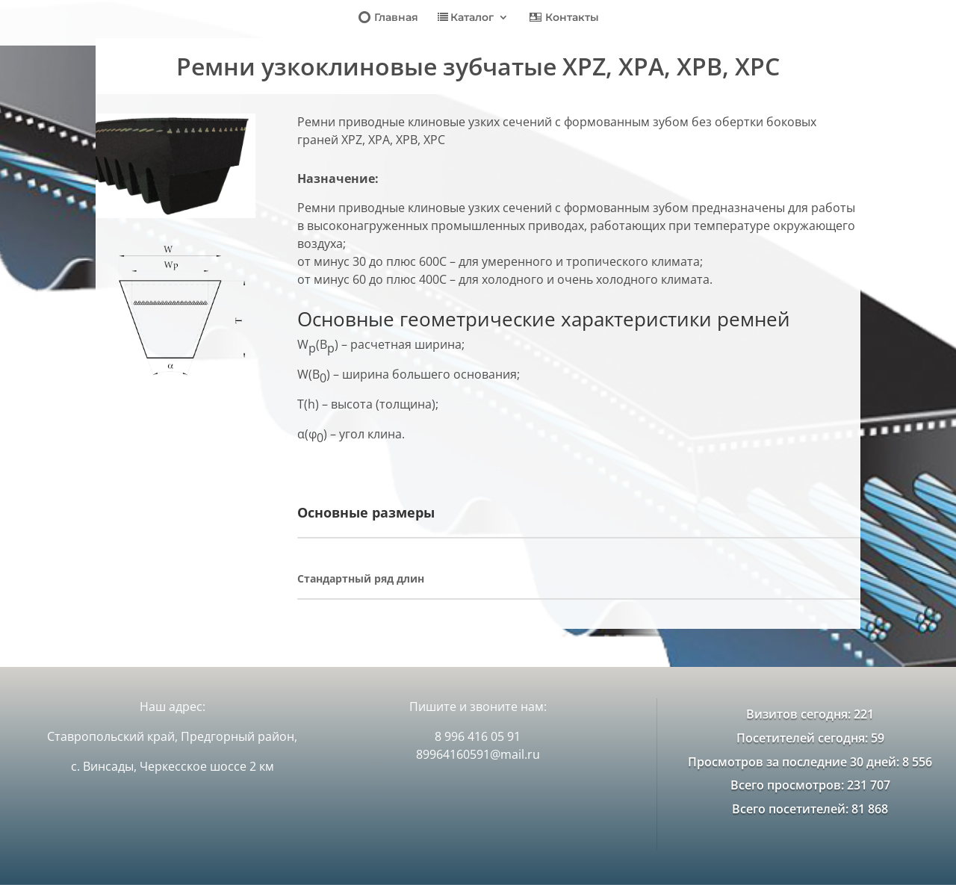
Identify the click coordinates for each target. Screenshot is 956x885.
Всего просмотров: (788, 785)
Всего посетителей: (791, 809)
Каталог (466, 18)
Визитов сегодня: (800, 714)
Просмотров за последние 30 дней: (795, 762)
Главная (387, 18)
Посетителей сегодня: (803, 738)
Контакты (563, 18)
